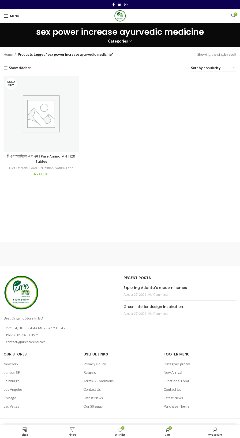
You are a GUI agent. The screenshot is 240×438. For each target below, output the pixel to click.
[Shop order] (213, 67)
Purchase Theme (176, 406)
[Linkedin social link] (119, 4)
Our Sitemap (93, 406)
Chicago (10, 398)
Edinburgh (11, 381)
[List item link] (60, 335)
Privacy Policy (94, 364)
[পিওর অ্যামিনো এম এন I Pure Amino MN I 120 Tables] (41, 113)
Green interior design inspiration (153, 306)
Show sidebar (20, 68)
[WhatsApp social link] (126, 4)
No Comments (158, 294)
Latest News (93, 398)
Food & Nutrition (41, 167)
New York (11, 364)
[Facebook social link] (113, 4)
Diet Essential (17, 167)
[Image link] (21, 292)
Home (8, 54)
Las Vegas (11, 406)
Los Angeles (13, 389)
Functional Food (176, 381)
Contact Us (92, 389)
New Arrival (173, 372)
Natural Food (65, 167)
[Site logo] (120, 15)
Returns (89, 372)
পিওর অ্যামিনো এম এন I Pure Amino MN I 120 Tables (41, 158)
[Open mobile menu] (11, 16)
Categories (118, 41)
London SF (12, 372)
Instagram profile (177, 364)
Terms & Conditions (98, 381)
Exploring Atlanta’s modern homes (155, 287)
